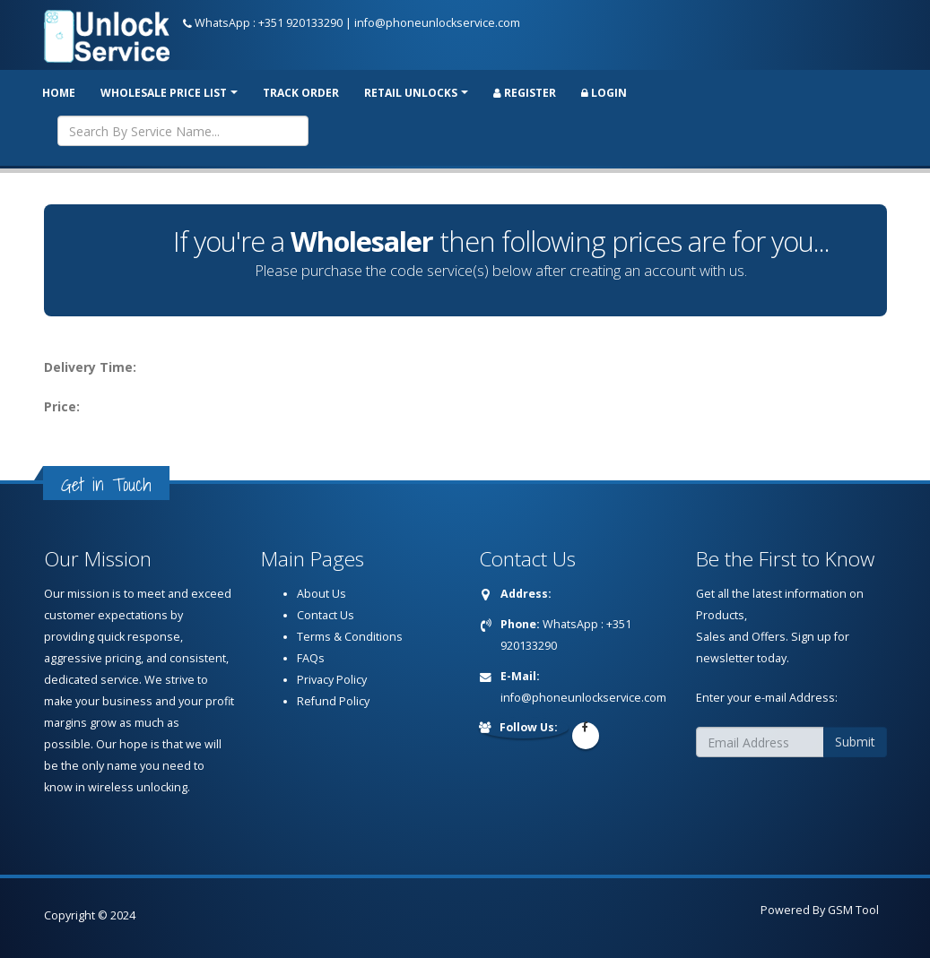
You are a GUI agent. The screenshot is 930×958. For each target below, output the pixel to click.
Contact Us (325, 615)
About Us (321, 593)
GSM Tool (853, 910)
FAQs (311, 658)
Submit (855, 741)
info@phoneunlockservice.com (437, 22)
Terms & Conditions (350, 636)
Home (58, 92)
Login (604, 92)
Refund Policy (333, 701)
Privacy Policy (332, 679)
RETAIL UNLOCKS (410, 92)
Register (524, 92)
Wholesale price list (163, 92)
